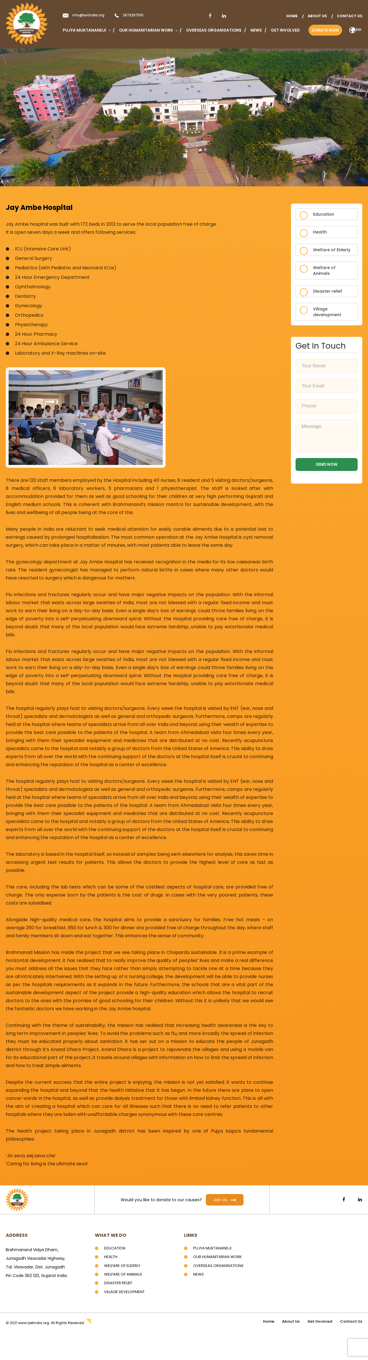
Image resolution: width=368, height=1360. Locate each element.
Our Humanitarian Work (148, 30)
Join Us (224, 1200)
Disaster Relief (119, 1283)
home (292, 15)
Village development (327, 312)
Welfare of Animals (324, 270)
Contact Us (349, 15)
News (256, 30)
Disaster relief (327, 291)
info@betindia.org (88, 15)
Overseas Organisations (213, 30)
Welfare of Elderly (331, 250)
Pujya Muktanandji (86, 30)
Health (320, 232)
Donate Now (325, 30)
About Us (317, 15)
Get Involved (285, 30)
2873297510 (133, 15)
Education (323, 214)
